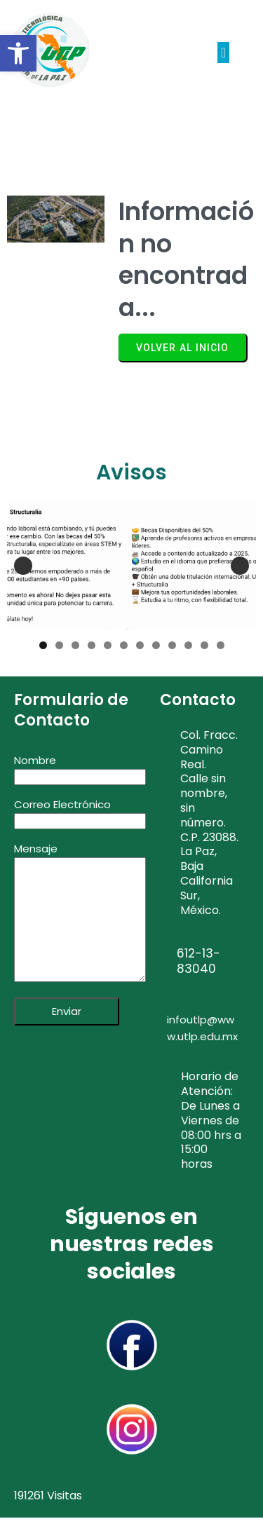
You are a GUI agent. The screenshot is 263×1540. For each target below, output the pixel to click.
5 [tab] (108, 645)
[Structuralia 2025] (131, 565)
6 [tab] (124, 645)
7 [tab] (140, 645)
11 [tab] (204, 645)
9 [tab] (172, 645)
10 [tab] (188, 645)
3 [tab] (75, 645)
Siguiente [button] (240, 566)
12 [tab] (220, 645)
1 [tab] (43, 645)
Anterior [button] (23, 566)
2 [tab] (59, 645)
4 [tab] (91, 645)
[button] (18, 53)
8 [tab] (156, 645)
